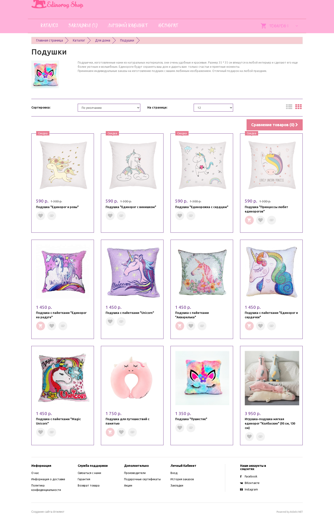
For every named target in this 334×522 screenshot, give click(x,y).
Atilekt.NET (296, 511)
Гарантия (84, 479)
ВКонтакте (250, 482)
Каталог (79, 40)
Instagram (249, 489)
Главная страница (49, 40)
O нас (35, 472)
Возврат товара (89, 485)
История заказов (182, 479)
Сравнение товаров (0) (274, 124)
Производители (135, 472)
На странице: (157, 107)
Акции (128, 485)
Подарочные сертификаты (142, 479)
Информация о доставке (48, 479)
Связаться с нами (89, 472)
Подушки (127, 40)
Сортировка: (40, 107)
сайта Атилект (47, 511)
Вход (173, 472)
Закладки (176, 485)
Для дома (102, 40)
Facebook (248, 476)
